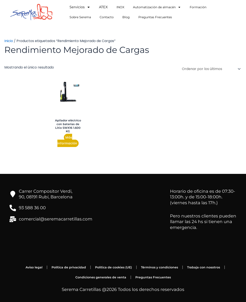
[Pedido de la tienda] (210, 69)
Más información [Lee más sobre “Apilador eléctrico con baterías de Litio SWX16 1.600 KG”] (67, 140)
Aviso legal (34, 267)
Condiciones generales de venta (100, 277)
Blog (126, 17)
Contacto (107, 17)
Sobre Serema (80, 17)
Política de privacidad (69, 267)
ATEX (103, 7)
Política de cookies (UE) (113, 267)
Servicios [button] (80, 7)
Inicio (8, 40)
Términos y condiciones (159, 267)
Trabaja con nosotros (203, 267)
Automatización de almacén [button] (157, 7)
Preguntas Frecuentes (155, 17)
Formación (198, 7)
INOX (120, 7)
